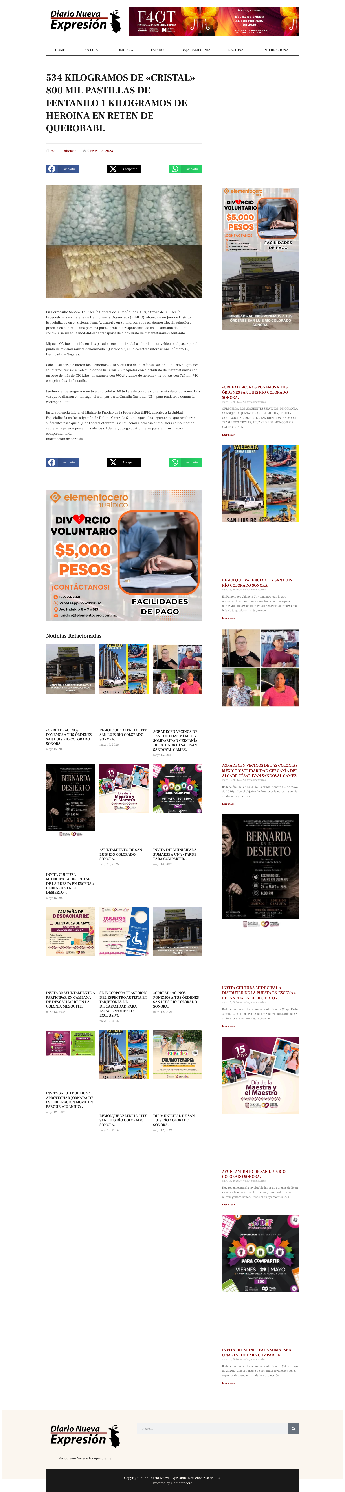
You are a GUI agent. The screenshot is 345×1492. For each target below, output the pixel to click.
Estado (55, 151)
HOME (60, 50)
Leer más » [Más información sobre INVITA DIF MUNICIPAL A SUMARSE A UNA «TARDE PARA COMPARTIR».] (228, 1383)
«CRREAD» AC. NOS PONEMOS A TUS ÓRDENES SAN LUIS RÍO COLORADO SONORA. (69, 737)
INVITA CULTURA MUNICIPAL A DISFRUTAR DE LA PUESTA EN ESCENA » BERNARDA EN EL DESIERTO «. (70, 883)
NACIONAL (236, 50)
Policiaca (69, 151)
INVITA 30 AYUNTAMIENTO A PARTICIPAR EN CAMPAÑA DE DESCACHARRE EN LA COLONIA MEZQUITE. (70, 1000)
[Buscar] (293, 1428)
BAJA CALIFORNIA (196, 50)
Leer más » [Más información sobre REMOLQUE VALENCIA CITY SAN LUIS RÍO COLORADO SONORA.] (228, 618)
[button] (62, 169)
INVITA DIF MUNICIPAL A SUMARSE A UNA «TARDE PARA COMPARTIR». (174, 854)
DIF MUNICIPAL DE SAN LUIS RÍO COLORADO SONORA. (174, 1120)
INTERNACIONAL (276, 50)
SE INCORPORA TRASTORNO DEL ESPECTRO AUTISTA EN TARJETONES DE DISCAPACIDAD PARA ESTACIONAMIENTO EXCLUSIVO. (123, 1004)
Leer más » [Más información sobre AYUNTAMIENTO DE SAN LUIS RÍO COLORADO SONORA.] (228, 1204)
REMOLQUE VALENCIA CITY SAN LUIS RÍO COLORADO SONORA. (123, 735)
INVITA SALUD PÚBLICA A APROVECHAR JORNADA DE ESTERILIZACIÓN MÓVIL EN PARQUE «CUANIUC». (69, 1100)
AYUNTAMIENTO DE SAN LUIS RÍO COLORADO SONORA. (120, 854)
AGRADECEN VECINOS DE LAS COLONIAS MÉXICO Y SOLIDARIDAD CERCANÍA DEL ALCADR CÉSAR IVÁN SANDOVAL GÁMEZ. (175, 740)
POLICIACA (124, 50)
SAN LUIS (90, 50)
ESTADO (157, 50)
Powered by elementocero (172, 1483)
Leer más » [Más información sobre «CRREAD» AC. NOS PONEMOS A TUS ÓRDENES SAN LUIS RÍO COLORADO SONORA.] (228, 434)
